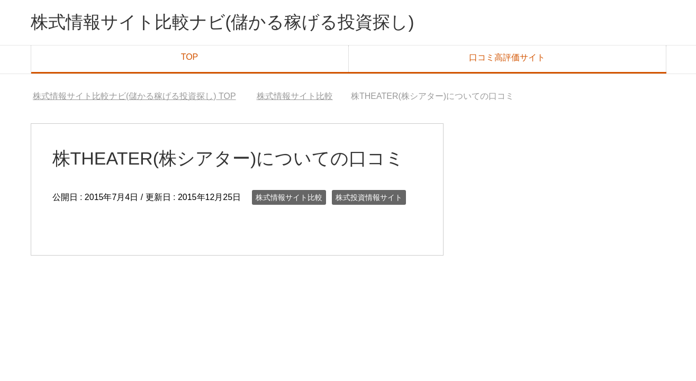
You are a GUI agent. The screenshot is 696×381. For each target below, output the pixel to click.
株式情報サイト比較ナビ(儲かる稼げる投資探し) (240, 23)
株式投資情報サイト (369, 199)
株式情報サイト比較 (289, 199)
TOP (189, 59)
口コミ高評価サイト (507, 59)
